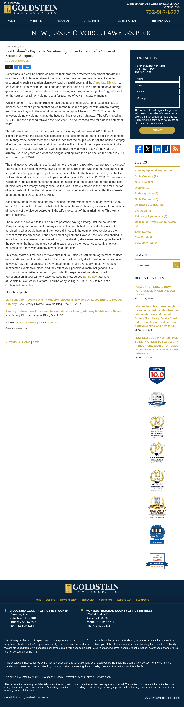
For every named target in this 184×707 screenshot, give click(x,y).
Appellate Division (105, 82)
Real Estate (144, 237)
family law (90, 276)
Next (37, 342)
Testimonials (161, 20)
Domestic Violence (149, 204)
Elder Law (143, 231)
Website (36, 20)
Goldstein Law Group (37, 697)
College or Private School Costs (155, 223)
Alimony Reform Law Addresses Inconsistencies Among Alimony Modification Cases (63, 311)
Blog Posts (142, 600)
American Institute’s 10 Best (129, 666)
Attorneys (92, 20)
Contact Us (105, 600)
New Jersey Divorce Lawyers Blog (31, 8)
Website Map (124, 600)
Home (11, 20)
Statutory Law (146, 193)
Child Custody (147, 176)
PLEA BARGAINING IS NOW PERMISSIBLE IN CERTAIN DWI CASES (155, 290)
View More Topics (146, 242)
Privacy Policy (68, 600)
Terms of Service (95, 677)
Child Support (146, 199)
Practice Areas (126, 20)
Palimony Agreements (151, 216)
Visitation (143, 210)
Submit (157, 130)
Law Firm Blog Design (162, 697)
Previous (12, 342)
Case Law (53, 322)
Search (176, 265)
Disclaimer (88, 600)
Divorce (142, 187)
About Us (63, 20)
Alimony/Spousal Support (29, 322)
